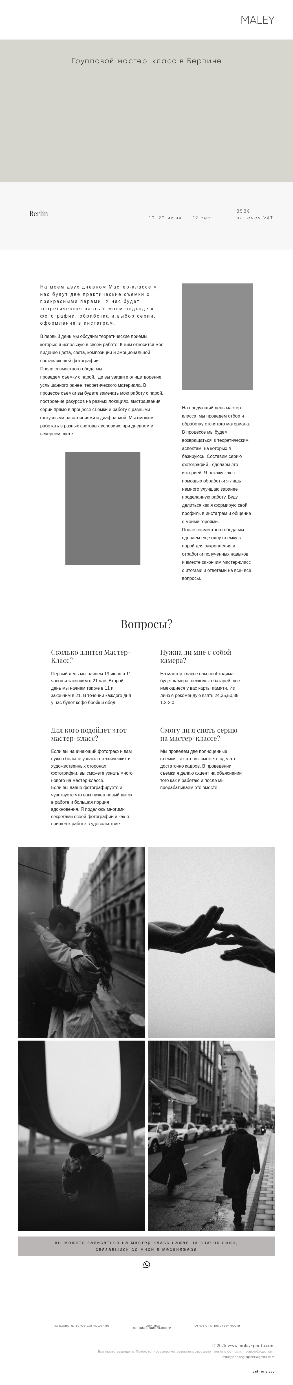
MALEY (258, 19)
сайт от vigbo (264, 1371)
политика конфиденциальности (152, 1326)
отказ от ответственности (217, 1325)
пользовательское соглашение (81, 1325)
